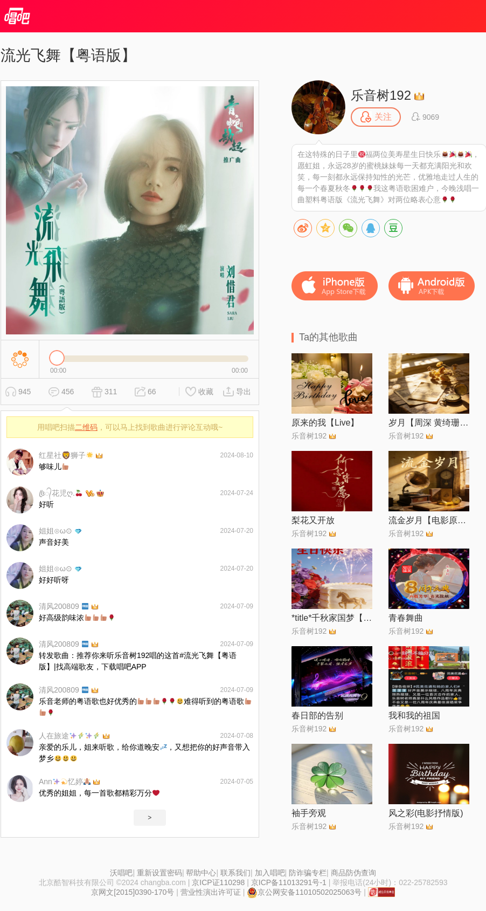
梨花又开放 (313, 520)
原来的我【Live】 (325, 422)
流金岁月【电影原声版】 (428, 520)
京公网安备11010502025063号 (304, 892)
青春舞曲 (405, 617)
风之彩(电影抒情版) (425, 813)
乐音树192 (381, 95)
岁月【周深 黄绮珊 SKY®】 (428, 422)
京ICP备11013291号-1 (289, 882)
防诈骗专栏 (308, 872)
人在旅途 (69, 735)
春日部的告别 (317, 715)
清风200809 (63, 606)
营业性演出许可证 (210, 892)
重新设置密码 (159, 872)
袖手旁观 (308, 813)
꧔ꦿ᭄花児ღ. (60, 493)
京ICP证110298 (218, 882)
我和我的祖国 (414, 715)
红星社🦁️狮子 (66, 455)
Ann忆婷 (65, 781)
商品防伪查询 (353, 872)
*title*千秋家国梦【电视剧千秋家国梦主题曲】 (331, 617)
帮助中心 (201, 872)
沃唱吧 (121, 872)
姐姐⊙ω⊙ (55, 530)
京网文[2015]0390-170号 (132, 892)
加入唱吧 (270, 872)
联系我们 (235, 872)
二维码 (86, 427)
